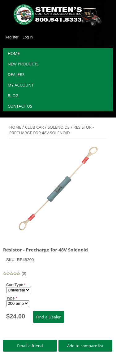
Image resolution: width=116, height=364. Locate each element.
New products (23, 64)
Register (12, 37)
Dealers (16, 74)
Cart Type (15, 285)
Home (14, 53)
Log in (28, 37)
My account (20, 85)
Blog (13, 95)
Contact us (20, 106)
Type (10, 298)
